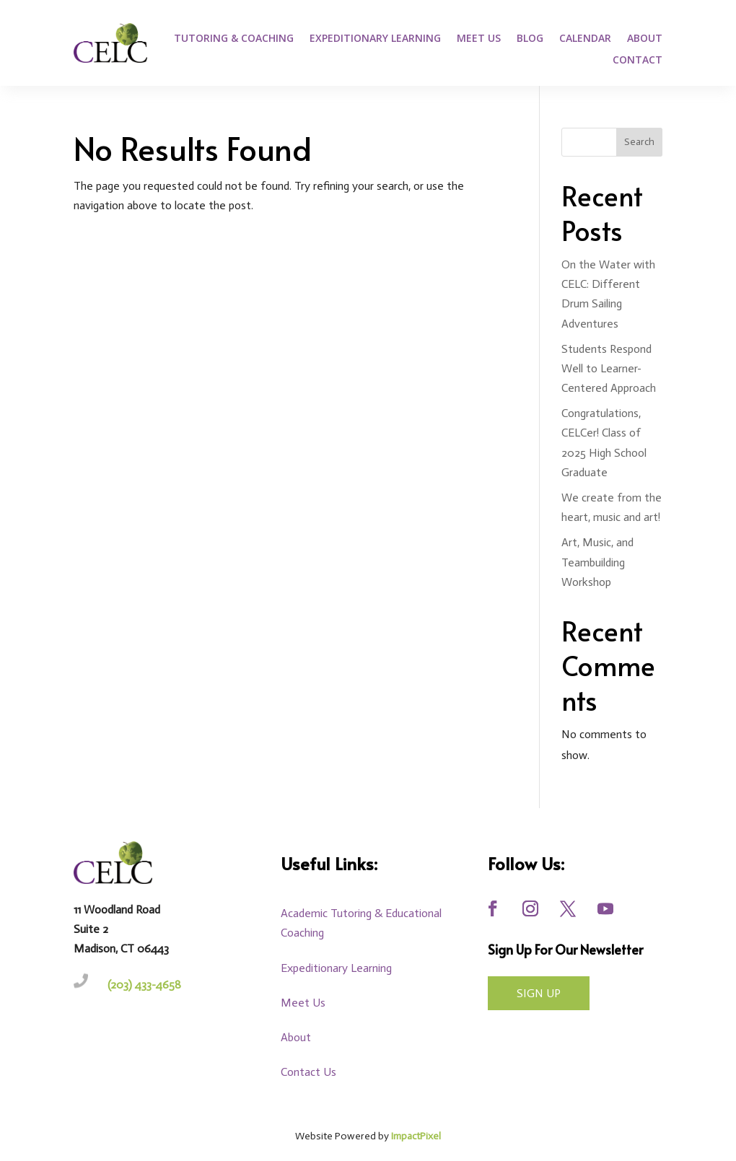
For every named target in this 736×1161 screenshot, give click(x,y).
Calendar (585, 39)
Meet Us (479, 39)
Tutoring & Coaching (234, 39)
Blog (530, 39)
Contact (637, 60)
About (644, 39)
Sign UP (539, 993)
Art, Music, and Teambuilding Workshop (597, 561)
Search (639, 142)
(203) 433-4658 (144, 984)
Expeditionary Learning (375, 39)
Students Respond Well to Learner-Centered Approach (608, 368)
